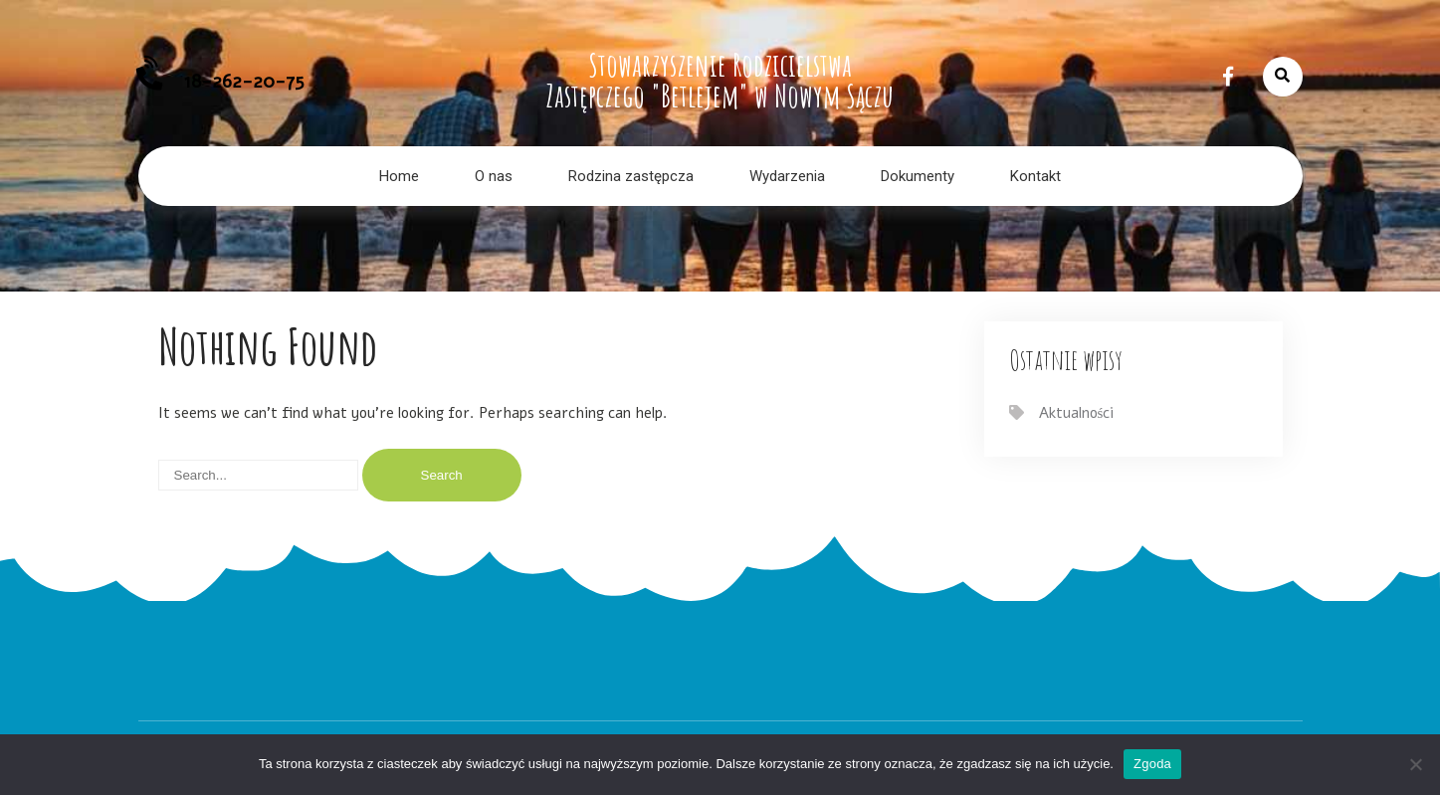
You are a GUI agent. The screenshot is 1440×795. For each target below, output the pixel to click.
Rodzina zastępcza (631, 176)
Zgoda (1152, 763)
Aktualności (1077, 413)
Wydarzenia (787, 176)
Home (399, 176)
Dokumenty (917, 176)
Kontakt (1035, 176)
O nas (494, 176)
